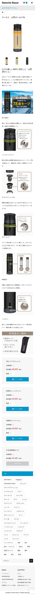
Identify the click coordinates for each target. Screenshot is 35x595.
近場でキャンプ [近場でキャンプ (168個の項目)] (8, 550)
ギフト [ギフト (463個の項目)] (16, 499)
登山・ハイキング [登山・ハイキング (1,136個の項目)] (9, 546)
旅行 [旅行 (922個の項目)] (26, 542)
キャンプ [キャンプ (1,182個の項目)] (6, 499)
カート (19, 573)
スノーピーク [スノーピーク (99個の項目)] (8, 511)
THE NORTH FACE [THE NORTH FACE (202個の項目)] (9, 483)
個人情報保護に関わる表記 (24, 582)
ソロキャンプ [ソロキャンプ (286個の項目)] (20, 511)
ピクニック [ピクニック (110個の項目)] (15, 535)
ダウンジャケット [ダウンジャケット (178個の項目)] (9, 515)
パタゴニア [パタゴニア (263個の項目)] (19, 531)
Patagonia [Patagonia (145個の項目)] (19, 479)
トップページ (5, 573)
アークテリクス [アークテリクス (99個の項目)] (8, 491)
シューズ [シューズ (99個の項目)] (6, 507)
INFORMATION (6, 576)
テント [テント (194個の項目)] (21, 515)
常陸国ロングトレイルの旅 (8, 585)
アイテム (4, 582)
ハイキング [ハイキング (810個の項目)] (21, 527)
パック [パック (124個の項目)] (6, 535)
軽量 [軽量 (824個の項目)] (28, 546)
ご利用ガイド (21, 576)
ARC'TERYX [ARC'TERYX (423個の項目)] (7, 479)
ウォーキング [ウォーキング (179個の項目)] (8, 495)
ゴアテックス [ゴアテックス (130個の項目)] (20, 503)
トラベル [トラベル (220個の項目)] (16, 519)
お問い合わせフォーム (23, 585)
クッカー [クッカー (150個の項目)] (24, 499)
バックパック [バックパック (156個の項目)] (8, 531)
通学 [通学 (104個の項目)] (26, 550)
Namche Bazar (10, 2)
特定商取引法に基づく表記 (24, 579)
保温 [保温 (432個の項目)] (19, 542)
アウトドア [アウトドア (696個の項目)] (23, 483)
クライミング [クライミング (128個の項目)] (8, 503)
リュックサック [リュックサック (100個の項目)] (8, 542)
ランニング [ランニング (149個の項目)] (15, 538)
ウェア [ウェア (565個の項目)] (19, 491)
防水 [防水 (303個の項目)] (12, 554)
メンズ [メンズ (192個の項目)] (6, 538)
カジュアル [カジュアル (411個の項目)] (19, 495)
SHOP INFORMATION (7, 579)
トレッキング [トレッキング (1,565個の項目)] (24, 523)
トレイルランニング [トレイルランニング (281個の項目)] (10, 523)
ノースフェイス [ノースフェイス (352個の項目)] (8, 527)
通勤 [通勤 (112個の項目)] (19, 550)
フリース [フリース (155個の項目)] (26, 535)
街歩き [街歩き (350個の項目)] (21, 546)
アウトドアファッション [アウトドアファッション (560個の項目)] (11, 487)
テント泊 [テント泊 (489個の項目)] (6, 519)
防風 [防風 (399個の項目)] (19, 554)
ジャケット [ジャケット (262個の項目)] (17, 507)
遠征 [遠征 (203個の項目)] (5, 554)
